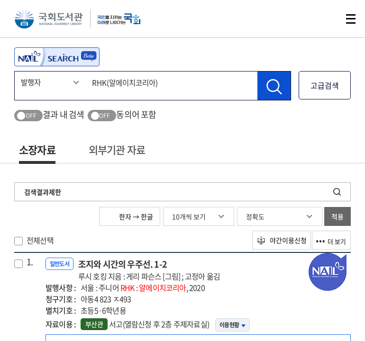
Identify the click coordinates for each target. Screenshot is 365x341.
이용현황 (232, 325)
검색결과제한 (42, 192)
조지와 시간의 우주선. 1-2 (149, 270)
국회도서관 (52, 21)
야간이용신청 (271, 240)
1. (30, 262)
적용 (337, 216)
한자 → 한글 (129, 216)
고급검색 (324, 85)
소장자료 (37, 149)
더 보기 (328, 240)
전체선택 (40, 240)
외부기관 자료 (117, 149)
